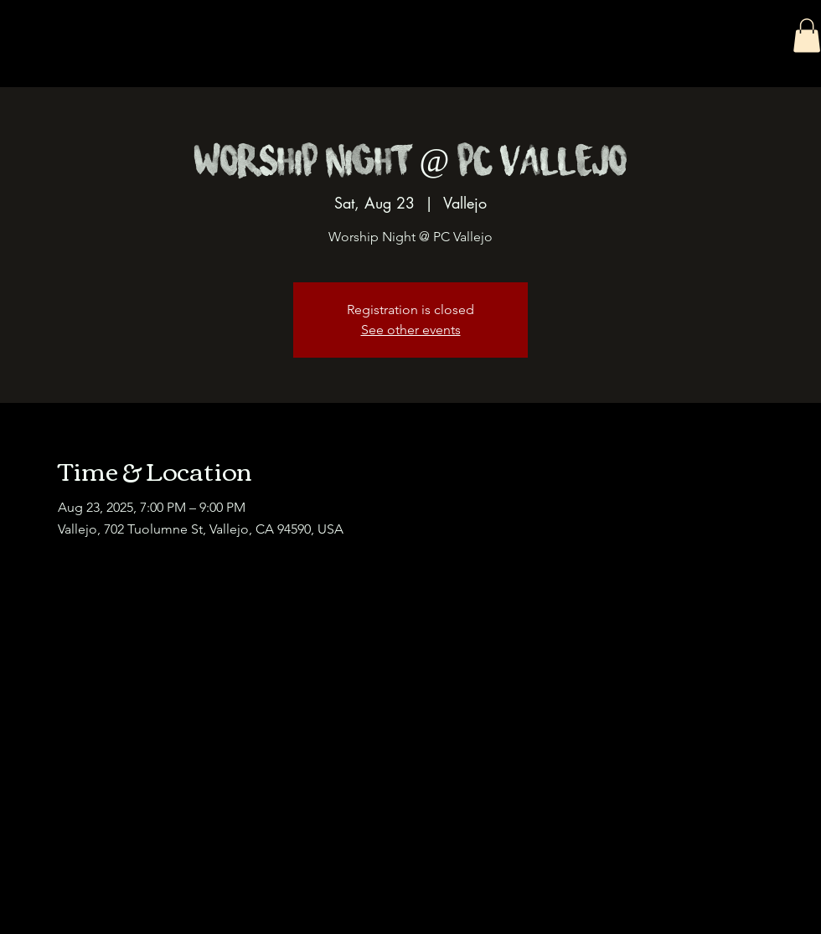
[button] (807, 35)
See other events (411, 330)
